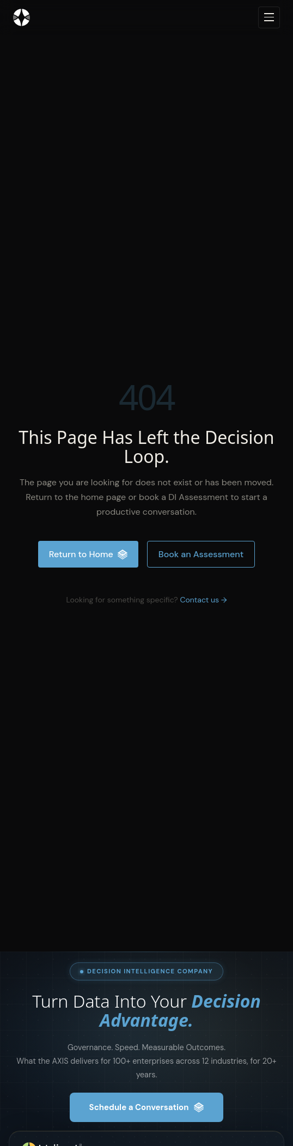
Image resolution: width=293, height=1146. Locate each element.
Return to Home (88, 554)
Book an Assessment (200, 554)
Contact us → (203, 600)
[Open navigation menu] (269, 17)
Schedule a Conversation (146, 1107)
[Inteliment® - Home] (21, 17)
